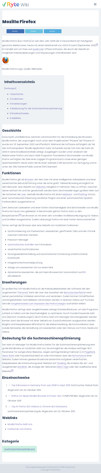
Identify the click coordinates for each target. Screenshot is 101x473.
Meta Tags (62, 366)
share (15, 31)
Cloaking (61, 363)
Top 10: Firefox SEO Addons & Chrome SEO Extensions (39, 406)
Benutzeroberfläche (75, 292)
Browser (29, 179)
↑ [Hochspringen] (9, 385)
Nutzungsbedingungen (36, 467)
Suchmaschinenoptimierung (19, 449)
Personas (23, 292)
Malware (67, 194)
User (23, 194)
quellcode (38, 49)
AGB (62, 467)
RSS (84, 272)
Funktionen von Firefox (20, 429)
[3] (12, 370)
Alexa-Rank (8, 355)
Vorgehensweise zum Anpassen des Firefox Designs (38, 303)
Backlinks (22, 366)
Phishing (82, 194)
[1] (97, 44)
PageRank (89, 352)
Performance (79, 355)
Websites (41, 186)
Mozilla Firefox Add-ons (20, 424)
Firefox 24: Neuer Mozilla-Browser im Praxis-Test (36, 395)
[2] (20, 215)
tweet (33, 31)
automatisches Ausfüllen (21, 244)
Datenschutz (53, 467)
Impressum (70, 467)
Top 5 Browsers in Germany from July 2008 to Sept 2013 (40, 385)
